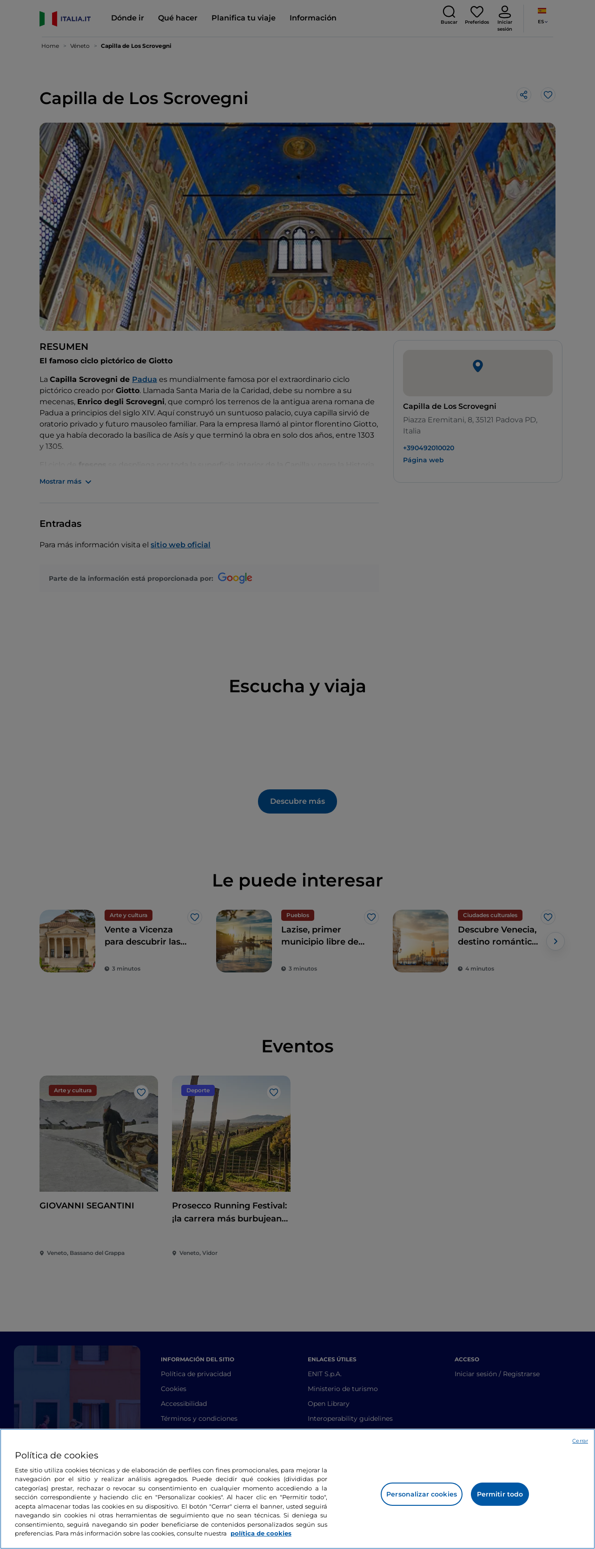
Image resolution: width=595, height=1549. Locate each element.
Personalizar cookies (421, 1494)
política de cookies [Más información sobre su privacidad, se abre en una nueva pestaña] (261, 1533)
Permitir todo (500, 1494)
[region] (297, 1489)
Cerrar (580, 1440)
